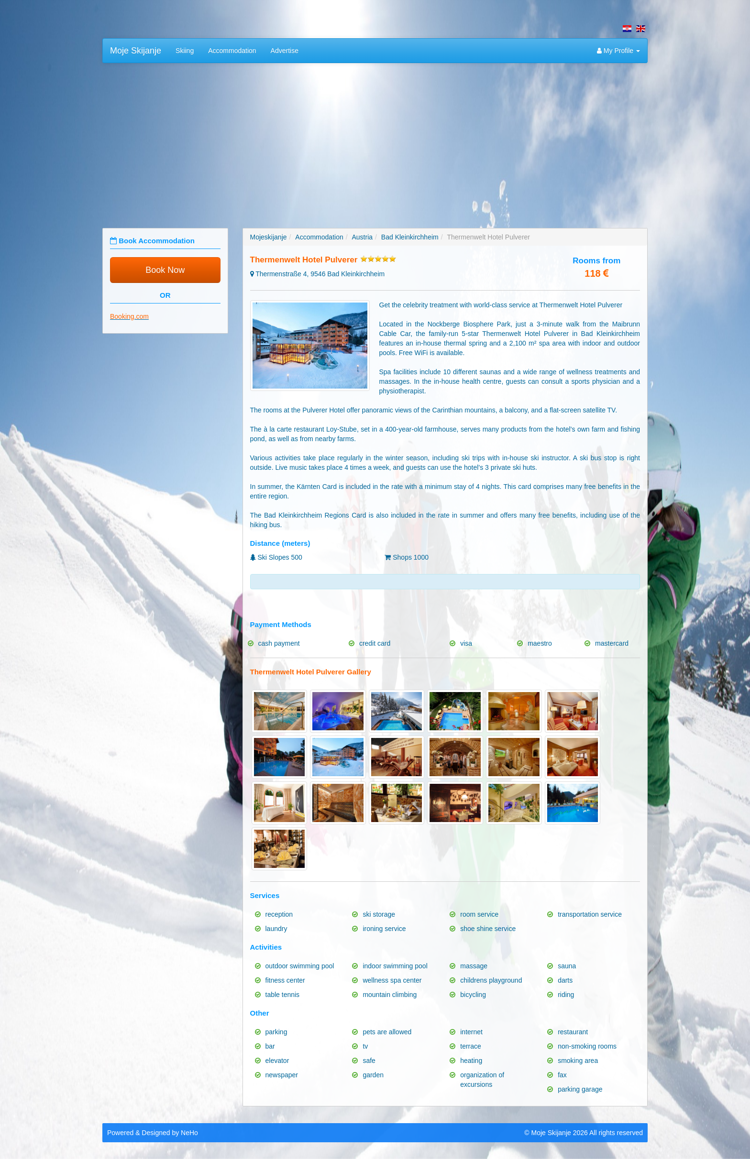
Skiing (185, 50)
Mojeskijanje (268, 237)
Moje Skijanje (135, 50)
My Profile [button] (618, 50)
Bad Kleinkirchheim (410, 237)
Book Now (165, 270)
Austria (362, 237)
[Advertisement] (375, 139)
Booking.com (129, 316)
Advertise (284, 50)
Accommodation (232, 50)
